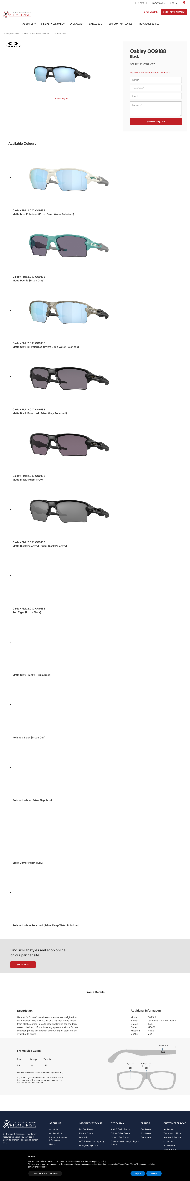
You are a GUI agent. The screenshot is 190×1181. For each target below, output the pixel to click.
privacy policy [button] (100, 1161)
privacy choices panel (37, 1167)
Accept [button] (154, 1173)
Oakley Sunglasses (32, 34)
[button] (31, 24)
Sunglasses (16, 34)
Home (6, 34)
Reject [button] (138, 1173)
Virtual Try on (61, 98)
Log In (173, 3)
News (141, 3)
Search (131, 3)
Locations (157, 3)
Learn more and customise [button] (45, 1173)
